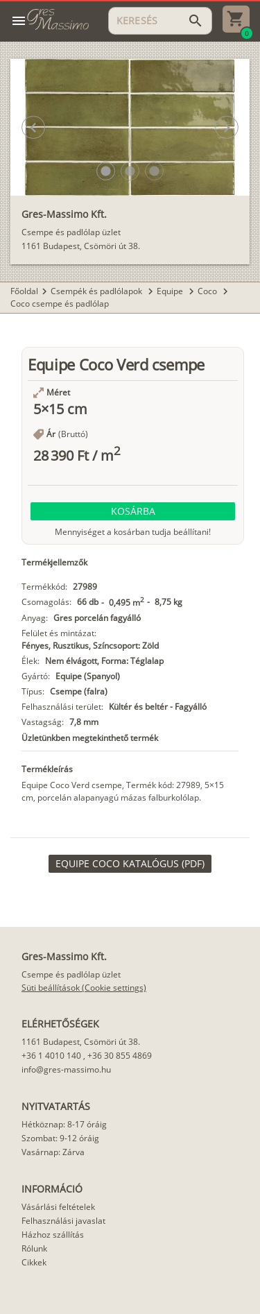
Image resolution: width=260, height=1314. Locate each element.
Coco (208, 291)
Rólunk (34, 1248)
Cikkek (33, 1262)
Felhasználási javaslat (63, 1221)
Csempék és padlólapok (97, 291)
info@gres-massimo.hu (66, 1069)
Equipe (171, 291)
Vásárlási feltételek (58, 1207)
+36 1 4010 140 (51, 1055)
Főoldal (24, 291)
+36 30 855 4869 (119, 1055)
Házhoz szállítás (52, 1234)
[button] (105, 171)
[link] (130, 864)
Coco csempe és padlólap (59, 303)
